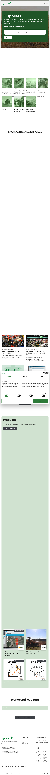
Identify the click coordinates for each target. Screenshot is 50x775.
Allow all (41, 401)
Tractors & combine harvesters (20, 92)
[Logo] (6, 3)
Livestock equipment (41, 92)
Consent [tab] (9, 376)
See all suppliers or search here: (14, 27)
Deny (9, 401)
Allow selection (25, 401)
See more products (10, 428)
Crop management (30, 92)
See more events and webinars (25, 717)
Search (8, 37)
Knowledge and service (19, 110)
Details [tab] (25, 376)
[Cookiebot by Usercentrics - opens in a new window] (43, 373)
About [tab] (41, 376)
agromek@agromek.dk (43, 742)
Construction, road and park (30, 110)
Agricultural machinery (5, 92)
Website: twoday (45, 773)
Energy (4, 109)
